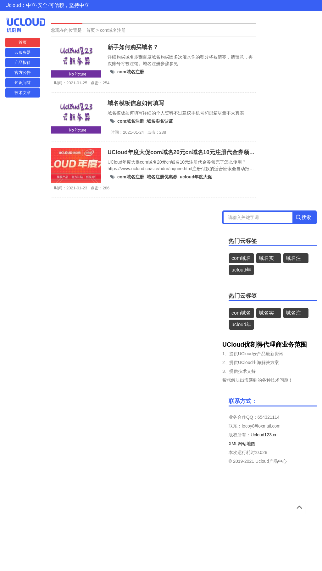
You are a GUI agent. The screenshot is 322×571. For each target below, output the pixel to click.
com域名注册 (113, 30)
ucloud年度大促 (196, 176)
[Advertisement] (161, 525)
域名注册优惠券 (162, 176)
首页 (23, 42)
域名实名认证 (160, 121)
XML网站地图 (242, 443)
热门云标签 (243, 241)
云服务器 (22, 52)
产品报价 (22, 62)
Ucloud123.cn (264, 434)
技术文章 (22, 92)
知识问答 (22, 82)
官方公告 (22, 72)
